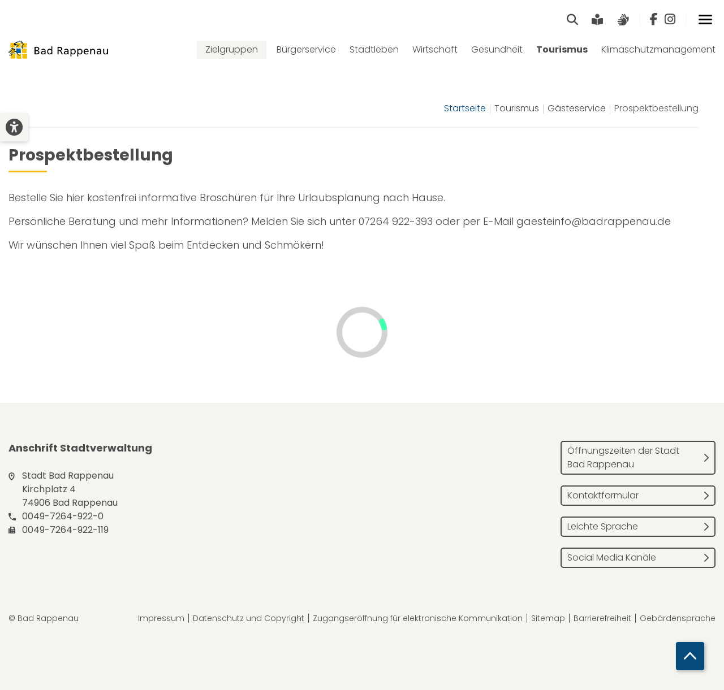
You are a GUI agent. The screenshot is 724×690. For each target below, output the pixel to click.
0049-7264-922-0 (63, 516)
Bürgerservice (306, 49)
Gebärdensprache (678, 618)
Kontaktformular (603, 495)
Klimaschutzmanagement (658, 49)
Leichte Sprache (602, 526)
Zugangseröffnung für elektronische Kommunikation (418, 618)
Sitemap (548, 618)
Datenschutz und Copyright (248, 618)
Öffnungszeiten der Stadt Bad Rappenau (623, 457)
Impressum (161, 618)
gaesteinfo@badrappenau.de (593, 221)
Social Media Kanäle (611, 557)
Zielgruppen (231, 49)
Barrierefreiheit (602, 618)
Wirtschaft (435, 49)
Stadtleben (374, 49)
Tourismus (562, 49)
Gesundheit (497, 49)
